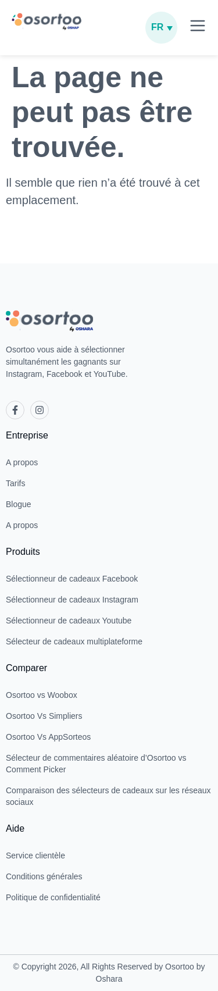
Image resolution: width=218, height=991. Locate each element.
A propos (22, 462)
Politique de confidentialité (53, 897)
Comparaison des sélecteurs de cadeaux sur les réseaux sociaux (108, 796)
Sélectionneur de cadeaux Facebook (72, 578)
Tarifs (15, 483)
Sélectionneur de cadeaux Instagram (72, 599)
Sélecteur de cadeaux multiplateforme (74, 641)
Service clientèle (35, 855)
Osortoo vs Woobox (41, 695)
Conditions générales (44, 876)
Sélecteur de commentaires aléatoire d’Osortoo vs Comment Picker (96, 763)
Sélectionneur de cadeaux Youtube (68, 620)
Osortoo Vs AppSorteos (48, 737)
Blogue (18, 504)
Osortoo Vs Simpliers (44, 716)
